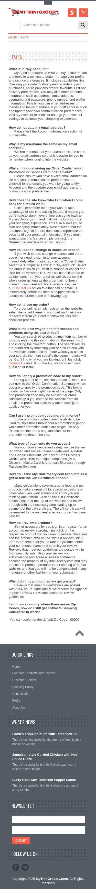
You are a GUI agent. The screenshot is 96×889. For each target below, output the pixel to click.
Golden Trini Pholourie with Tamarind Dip (44, 734)
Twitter (25, 867)
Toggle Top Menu (48, 3)
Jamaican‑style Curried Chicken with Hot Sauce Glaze (44, 757)
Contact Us (22, 288)
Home (12, 37)
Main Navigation (12, 25)
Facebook (15, 867)
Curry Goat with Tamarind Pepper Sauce (44, 780)
